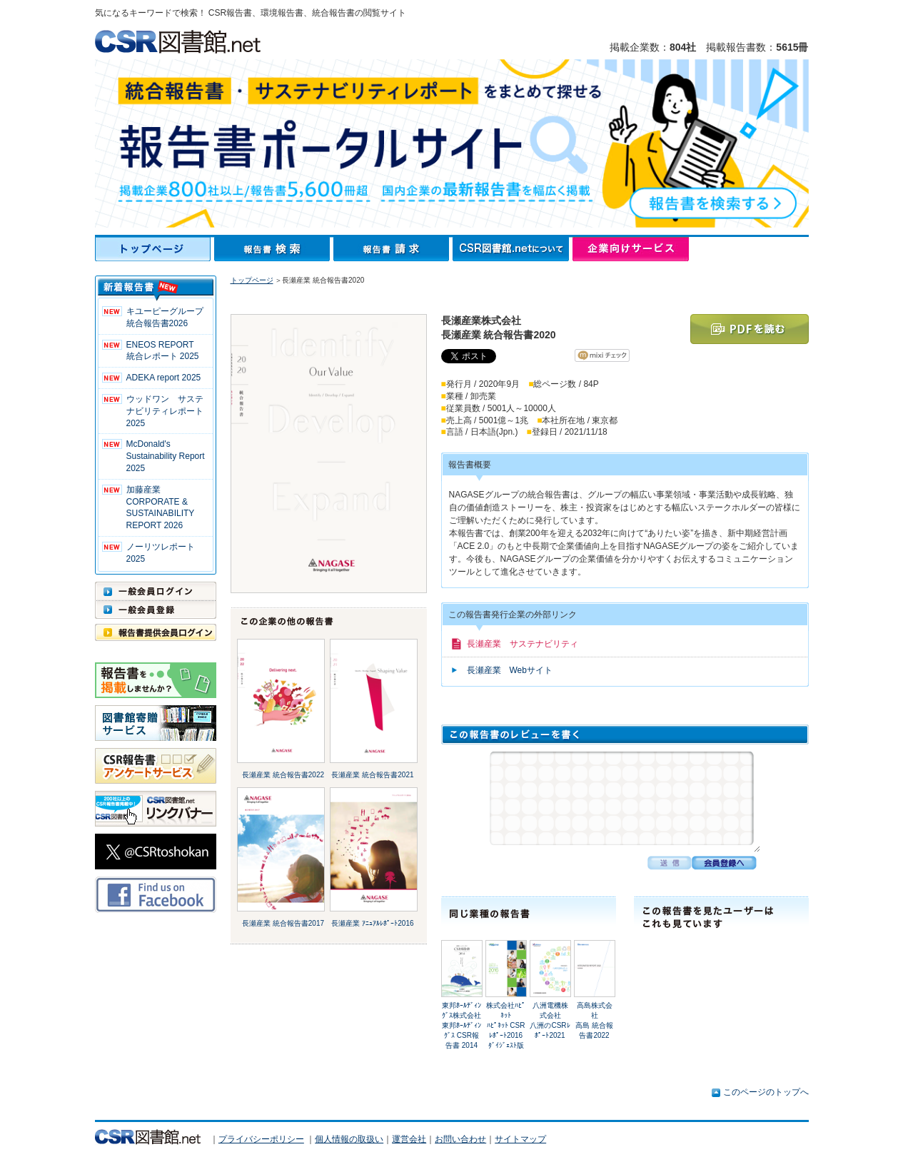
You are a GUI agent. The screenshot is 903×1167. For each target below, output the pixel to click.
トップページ (154, 249)
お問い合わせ (460, 1139)
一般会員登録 (155, 609)
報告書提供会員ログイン (155, 632)
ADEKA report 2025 (163, 378)
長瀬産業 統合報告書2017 (283, 923)
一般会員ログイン (155, 591)
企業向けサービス (630, 249)
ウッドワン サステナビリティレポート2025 (164, 411)
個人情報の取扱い (349, 1139)
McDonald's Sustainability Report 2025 (165, 456)
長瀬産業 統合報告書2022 (283, 775)
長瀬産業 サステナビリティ (522, 644)
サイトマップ (520, 1139)
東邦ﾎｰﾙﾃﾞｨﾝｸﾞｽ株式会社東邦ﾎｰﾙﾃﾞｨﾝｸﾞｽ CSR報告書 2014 (461, 1025)
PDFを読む (749, 329)
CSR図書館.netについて (512, 249)
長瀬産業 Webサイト (510, 670)
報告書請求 (393, 249)
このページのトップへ (766, 1092)
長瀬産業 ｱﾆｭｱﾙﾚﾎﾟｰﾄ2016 (372, 923)
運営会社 (409, 1139)
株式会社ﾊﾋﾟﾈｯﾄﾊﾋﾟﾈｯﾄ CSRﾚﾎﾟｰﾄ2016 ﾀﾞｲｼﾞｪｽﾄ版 (505, 1025)
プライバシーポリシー (261, 1139)
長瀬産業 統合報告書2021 (372, 775)
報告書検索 (273, 249)
